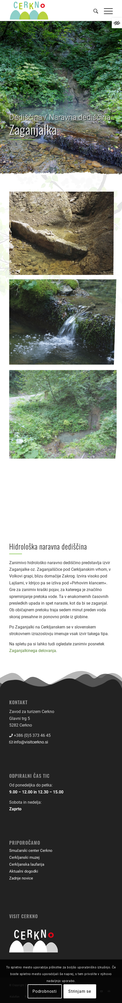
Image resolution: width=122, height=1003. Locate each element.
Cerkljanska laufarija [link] (26, 864)
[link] (117, 23)
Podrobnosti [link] (44, 991)
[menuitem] (93, 10)
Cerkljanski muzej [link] (24, 857)
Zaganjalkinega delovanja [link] (32, 650)
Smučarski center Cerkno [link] (30, 850)
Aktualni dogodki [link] (23, 871)
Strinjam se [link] (79, 991)
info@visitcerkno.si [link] (31, 742)
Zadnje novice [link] (21, 878)
